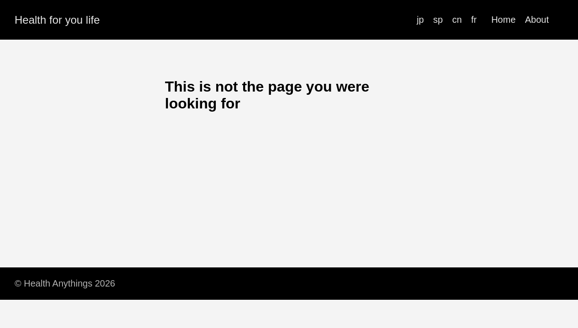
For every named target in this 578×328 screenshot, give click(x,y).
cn (457, 20)
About (537, 20)
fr (474, 20)
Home (503, 20)
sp (438, 20)
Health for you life (57, 20)
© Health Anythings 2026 (65, 283)
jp (420, 20)
